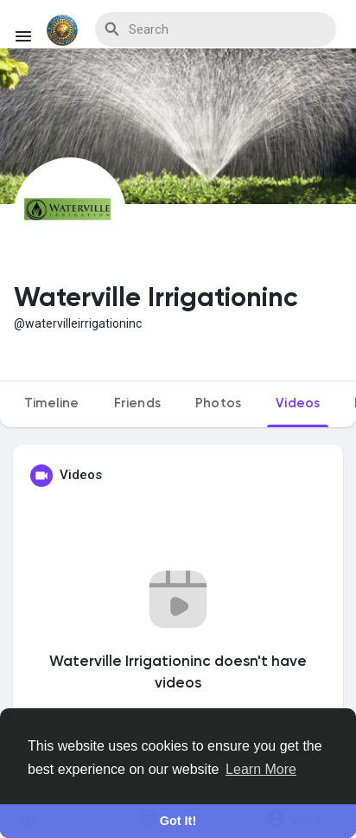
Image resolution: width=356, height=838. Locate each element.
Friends (137, 403)
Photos (218, 403)
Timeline (51, 403)
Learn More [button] (261, 769)
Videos (298, 403)
